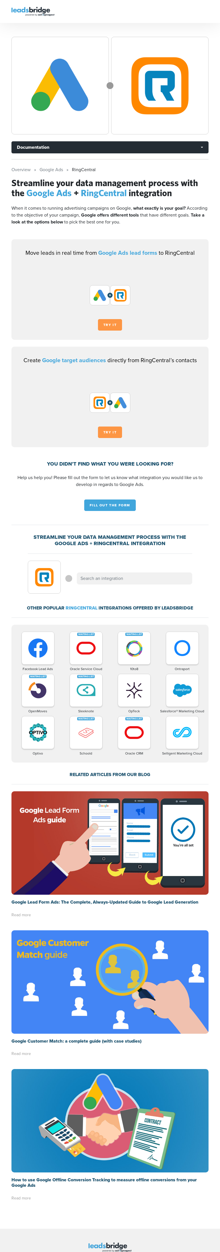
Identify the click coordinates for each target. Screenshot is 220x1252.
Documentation (33, 147)
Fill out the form (110, 505)
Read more (21, 915)
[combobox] (134, 578)
